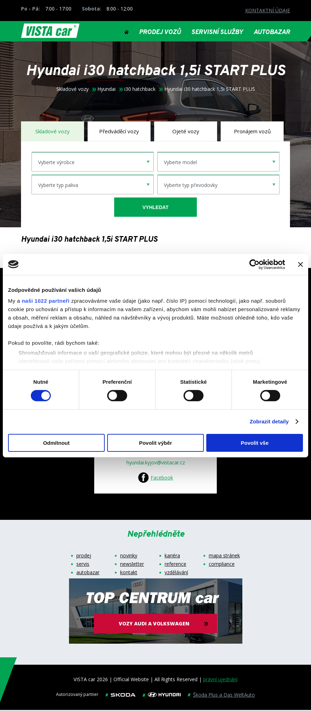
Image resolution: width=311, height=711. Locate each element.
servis (82, 565)
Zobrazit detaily (269, 421)
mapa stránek (224, 556)
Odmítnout (56, 443)
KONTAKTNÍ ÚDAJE (267, 10)
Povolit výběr (155, 443)
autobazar (87, 573)
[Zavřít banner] (300, 264)
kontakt (128, 573)
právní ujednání (220, 680)
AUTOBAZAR (272, 32)
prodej (83, 556)
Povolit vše (255, 443)
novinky (128, 556)
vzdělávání (176, 573)
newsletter (132, 565)
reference (175, 565)
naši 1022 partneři (46, 301)
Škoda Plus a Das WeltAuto (224, 695)
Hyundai (106, 90)
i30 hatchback (140, 90)
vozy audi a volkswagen (155, 624)
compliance (222, 565)
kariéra (172, 556)
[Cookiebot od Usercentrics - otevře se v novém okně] (254, 264)
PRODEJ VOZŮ (160, 32)
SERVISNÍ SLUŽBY (217, 32)
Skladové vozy (72, 90)
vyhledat (155, 208)
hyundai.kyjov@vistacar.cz (155, 463)
